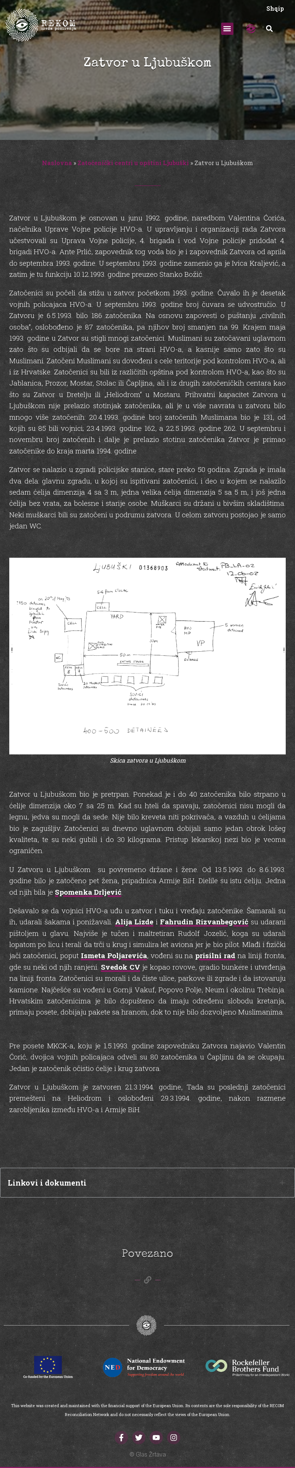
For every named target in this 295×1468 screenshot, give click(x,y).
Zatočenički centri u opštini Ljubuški (133, 163)
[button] (227, 29)
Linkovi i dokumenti (47, 1182)
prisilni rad (215, 955)
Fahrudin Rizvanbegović (204, 921)
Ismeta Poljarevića (114, 955)
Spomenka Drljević (88, 892)
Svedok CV (120, 966)
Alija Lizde (134, 921)
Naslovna (57, 163)
